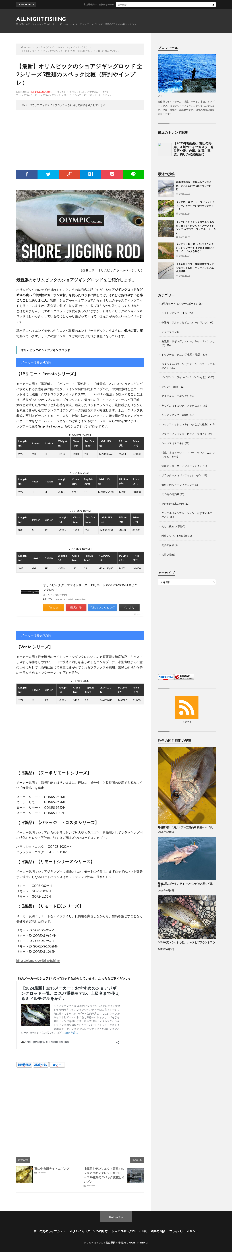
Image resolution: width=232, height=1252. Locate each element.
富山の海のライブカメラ (50, 1231)
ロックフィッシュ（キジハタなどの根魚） (185, 424)
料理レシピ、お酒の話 (174, 535)
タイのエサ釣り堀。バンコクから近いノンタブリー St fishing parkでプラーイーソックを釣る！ (195, 248)
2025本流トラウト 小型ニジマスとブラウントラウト (186, 943)
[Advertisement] (80, 141)
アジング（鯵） (170, 386)
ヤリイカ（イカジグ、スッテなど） (181, 405)
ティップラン (169, 331)
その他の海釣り (170, 494)
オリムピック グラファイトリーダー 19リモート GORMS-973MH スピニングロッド (90, 587)
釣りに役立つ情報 (171, 526)
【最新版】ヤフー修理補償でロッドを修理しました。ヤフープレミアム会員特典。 (195, 268)
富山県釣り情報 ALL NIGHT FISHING (127, 1242)
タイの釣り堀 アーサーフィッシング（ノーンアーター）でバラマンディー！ (195, 206)
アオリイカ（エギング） (175, 396)
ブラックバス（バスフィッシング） (181, 475)
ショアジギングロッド (49, 95)
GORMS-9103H (81, 472)
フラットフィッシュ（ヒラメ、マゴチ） (184, 433)
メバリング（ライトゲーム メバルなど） (184, 377)
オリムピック (104, 95)
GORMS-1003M (81, 511)
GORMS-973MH (81, 434)
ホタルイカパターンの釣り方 (88, 1231)
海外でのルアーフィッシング (177, 484)
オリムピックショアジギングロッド (79, 95)
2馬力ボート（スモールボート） (179, 303)
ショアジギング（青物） (175, 414)
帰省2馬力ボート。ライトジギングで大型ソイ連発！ (185, 885)
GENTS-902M (81, 680)
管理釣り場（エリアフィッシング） (181, 465)
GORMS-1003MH (81, 549)
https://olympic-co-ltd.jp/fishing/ (38, 960)
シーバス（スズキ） (172, 443)
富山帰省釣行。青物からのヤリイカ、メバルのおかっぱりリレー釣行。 (125, 4)
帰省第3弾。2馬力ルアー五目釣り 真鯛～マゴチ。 (186, 827)
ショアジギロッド (28, 95)
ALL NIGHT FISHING (41, 18)
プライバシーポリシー (183, 1231)
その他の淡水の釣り (172, 503)
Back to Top (116, 1217)
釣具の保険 (167, 545)
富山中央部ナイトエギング (51, 1168)
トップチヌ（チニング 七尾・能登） (182, 354)
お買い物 (166, 554)
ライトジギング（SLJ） (174, 312)
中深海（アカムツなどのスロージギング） (185, 322)
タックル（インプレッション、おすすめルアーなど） (83, 92)
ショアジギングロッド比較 (129, 1231)
